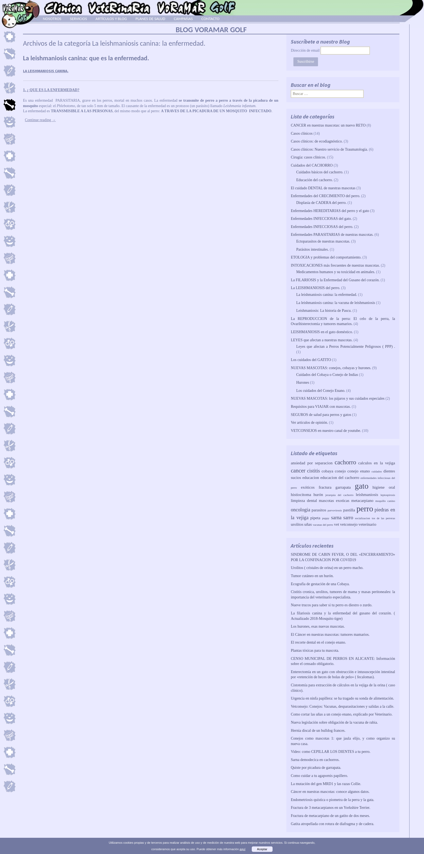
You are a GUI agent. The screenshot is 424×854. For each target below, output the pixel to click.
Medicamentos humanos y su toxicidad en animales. (335, 272)
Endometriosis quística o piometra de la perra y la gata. (332, 800)
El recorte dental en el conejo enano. (318, 642)
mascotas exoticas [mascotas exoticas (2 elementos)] (334, 500)
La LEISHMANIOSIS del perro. (315, 288)
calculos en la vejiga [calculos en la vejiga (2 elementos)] (376, 463)
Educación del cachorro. (314, 180)
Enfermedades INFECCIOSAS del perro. (322, 227)
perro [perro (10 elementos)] (364, 508)
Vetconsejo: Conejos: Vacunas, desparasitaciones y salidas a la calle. (342, 706)
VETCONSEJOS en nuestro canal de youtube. (326, 431)
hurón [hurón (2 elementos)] (318, 494)
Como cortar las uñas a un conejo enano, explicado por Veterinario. (341, 714)
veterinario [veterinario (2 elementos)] (367, 524)
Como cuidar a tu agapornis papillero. (319, 776)
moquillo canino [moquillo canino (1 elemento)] (385, 500)
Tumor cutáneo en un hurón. (312, 576)
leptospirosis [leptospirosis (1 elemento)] (387, 495)
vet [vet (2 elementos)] (336, 524)
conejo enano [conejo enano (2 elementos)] (358, 471)
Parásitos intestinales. (312, 249)
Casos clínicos (302, 133)
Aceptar (262, 849)
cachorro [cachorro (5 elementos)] (345, 462)
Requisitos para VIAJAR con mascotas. (321, 407)
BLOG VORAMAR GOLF (211, 29)
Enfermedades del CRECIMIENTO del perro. (325, 196)
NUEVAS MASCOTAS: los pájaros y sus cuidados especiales (338, 398)
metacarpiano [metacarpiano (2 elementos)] (362, 500)
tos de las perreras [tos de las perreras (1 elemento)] (383, 518)
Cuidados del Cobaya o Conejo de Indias (327, 375)
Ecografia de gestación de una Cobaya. (320, 584)
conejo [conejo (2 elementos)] (340, 471)
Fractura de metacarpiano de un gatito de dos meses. (330, 816)
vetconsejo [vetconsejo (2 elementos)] (348, 524)
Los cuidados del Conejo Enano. (320, 391)
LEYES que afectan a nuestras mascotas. (322, 340)
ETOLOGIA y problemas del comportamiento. (326, 257)
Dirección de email (305, 50)
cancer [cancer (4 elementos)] (298, 471)
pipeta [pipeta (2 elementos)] (315, 517)
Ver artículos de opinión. (309, 423)
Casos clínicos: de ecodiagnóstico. (317, 141)
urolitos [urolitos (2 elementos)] (297, 524)
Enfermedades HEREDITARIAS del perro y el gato (330, 211)
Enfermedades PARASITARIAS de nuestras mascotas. (332, 235)
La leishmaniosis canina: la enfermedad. (326, 295)
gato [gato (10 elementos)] (362, 486)
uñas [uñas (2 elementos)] (308, 524)
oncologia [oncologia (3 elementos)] (300, 509)
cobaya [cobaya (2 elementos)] (327, 471)
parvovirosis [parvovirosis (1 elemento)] (334, 510)
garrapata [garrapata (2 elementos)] (343, 487)
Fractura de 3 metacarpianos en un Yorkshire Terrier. (330, 808)
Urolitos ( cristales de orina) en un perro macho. (327, 568)
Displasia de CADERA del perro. (321, 203)
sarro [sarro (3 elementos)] (348, 517)
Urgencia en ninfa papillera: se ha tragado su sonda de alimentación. (342, 698)
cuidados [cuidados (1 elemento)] (377, 471)
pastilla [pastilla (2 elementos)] (349, 510)
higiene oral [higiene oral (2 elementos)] (384, 487)
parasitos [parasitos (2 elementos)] (319, 510)
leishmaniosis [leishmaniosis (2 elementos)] (367, 494)
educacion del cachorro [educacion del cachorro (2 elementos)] (339, 477)
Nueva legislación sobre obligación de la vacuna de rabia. (334, 722)
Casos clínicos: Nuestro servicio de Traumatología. (329, 149)
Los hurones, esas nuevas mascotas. (318, 626)
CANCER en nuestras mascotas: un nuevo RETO (328, 125)
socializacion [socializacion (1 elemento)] (362, 518)
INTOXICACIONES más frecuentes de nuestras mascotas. (335, 265)
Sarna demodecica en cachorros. (315, 760)
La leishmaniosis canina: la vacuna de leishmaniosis (335, 303)
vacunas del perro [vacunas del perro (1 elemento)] (323, 524)
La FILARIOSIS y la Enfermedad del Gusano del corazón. (335, 280)
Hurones (302, 382)
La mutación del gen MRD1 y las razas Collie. (326, 784)
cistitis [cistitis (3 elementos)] (313, 471)
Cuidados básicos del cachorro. (319, 172)
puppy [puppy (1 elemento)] (325, 518)
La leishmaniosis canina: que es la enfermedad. (86, 58)
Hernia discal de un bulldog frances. (318, 731)
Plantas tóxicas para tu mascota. (315, 650)
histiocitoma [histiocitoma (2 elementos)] (301, 494)
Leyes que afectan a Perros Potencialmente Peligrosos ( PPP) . (345, 347)
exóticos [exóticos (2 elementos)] (308, 487)
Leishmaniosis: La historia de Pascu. (324, 311)
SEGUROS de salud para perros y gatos (321, 415)
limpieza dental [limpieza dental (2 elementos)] (304, 500)
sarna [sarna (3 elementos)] (336, 517)
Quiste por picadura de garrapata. (316, 768)
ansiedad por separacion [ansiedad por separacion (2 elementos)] (311, 463)
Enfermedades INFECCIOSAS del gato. (321, 219)
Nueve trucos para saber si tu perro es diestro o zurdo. (331, 605)
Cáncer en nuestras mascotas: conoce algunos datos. (330, 792)
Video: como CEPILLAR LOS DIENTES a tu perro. (330, 752)
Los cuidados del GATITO (311, 360)
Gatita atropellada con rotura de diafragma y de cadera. (332, 824)
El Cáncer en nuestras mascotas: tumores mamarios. (330, 635)
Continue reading (40, 120)
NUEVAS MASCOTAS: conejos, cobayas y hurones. (331, 368)
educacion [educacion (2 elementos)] (310, 477)
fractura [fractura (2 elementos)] (325, 487)
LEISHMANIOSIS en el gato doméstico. (322, 332)
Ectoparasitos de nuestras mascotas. (323, 241)
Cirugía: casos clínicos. (308, 157)
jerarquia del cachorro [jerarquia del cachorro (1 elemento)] (339, 495)
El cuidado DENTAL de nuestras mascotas (323, 188)
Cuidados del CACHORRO (312, 165)
